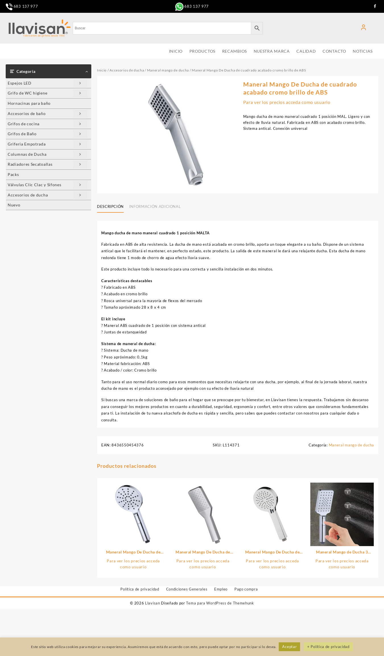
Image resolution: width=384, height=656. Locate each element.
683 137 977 (22, 6)
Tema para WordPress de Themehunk (220, 603)
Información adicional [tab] (155, 206)
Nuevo (14, 204)
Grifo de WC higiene (47, 93)
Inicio (102, 70)
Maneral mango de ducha (168, 70)
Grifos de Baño (47, 134)
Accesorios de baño (47, 114)
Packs (13, 174)
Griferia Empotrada (47, 144)
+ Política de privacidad (328, 646)
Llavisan (152, 603)
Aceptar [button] (289, 646)
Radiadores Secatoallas (47, 164)
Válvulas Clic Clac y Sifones (47, 185)
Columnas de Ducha (47, 154)
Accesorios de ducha (47, 195)
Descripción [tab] (110, 206)
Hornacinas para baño (29, 103)
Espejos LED (47, 83)
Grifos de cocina (47, 124)
